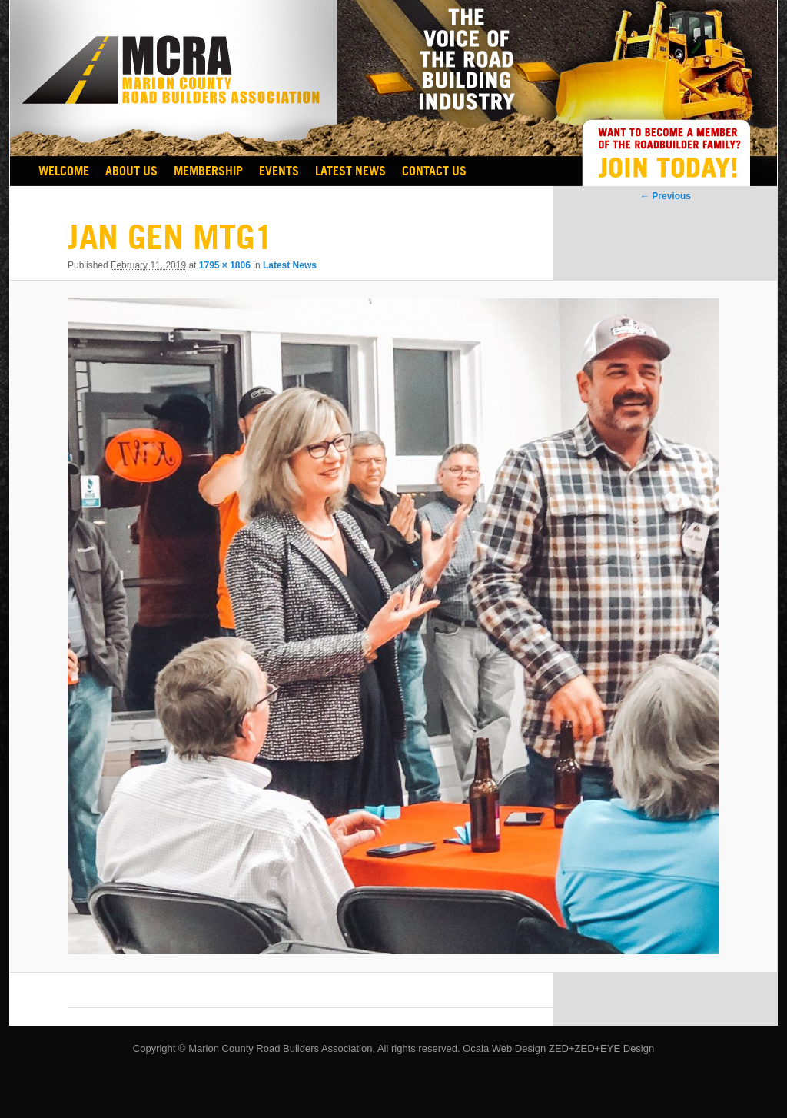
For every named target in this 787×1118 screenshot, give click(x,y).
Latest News (350, 170)
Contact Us (434, 170)
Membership (208, 170)
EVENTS (279, 170)
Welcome (63, 170)
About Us (131, 170)
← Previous (665, 196)
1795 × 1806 (225, 265)
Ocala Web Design (504, 1048)
